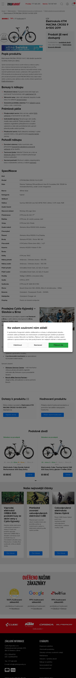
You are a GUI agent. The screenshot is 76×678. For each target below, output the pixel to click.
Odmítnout (17, 345)
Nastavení (38, 345)
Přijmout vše (58, 345)
